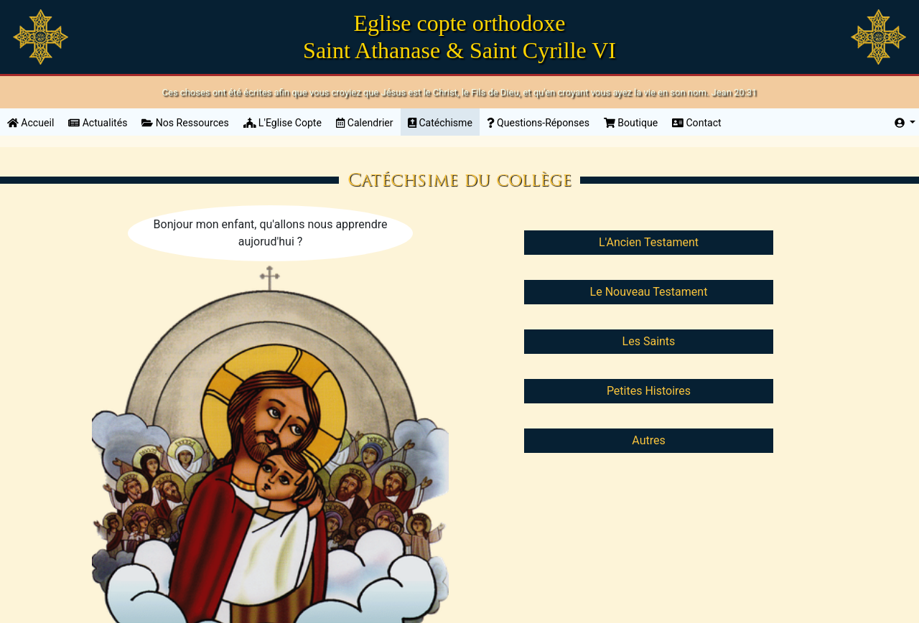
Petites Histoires (649, 391)
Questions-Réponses (538, 122)
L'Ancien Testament (649, 242)
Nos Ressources (184, 122)
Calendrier (364, 122)
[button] (905, 123)
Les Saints (649, 341)
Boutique (631, 122)
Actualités (97, 122)
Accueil (34, 121)
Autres (648, 440)
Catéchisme (440, 122)
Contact (697, 122)
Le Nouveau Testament (649, 292)
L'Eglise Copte (282, 122)
